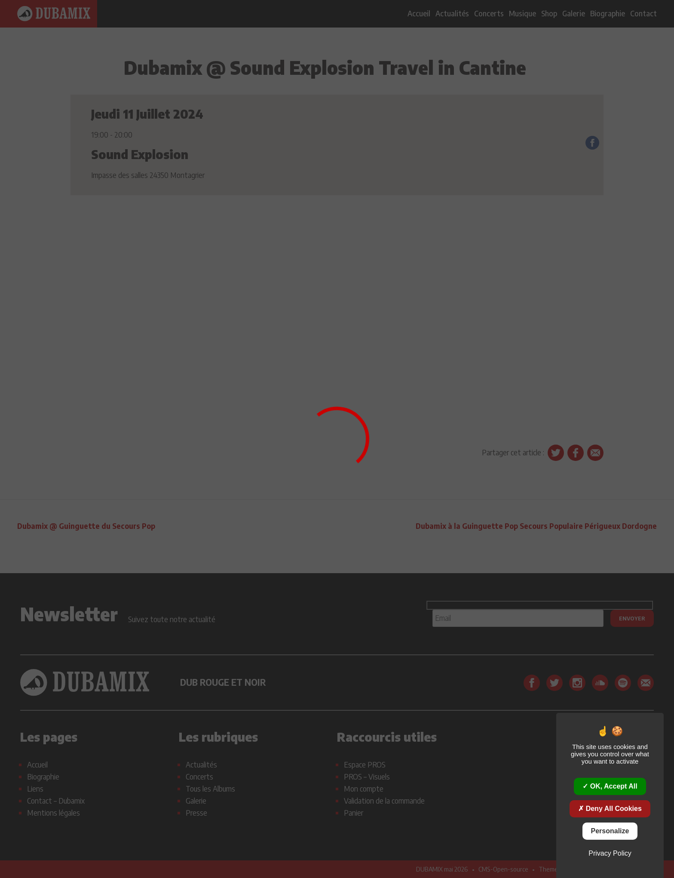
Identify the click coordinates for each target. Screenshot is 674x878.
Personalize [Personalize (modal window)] (610, 831)
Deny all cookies (610, 808)
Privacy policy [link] (609, 853)
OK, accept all (609, 786)
